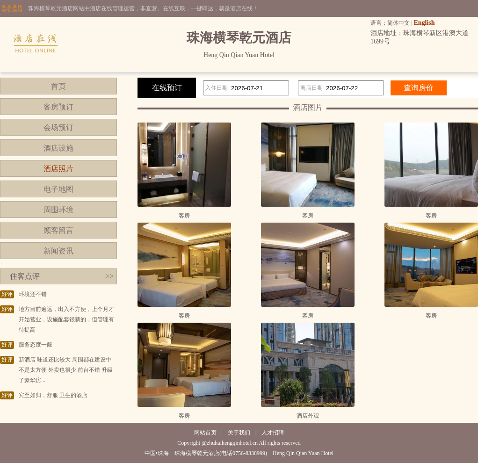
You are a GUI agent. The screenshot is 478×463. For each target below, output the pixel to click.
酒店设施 (58, 148)
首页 (58, 86)
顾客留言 (58, 230)
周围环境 (58, 210)
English (424, 22)
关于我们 (239, 432)
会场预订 (58, 127)
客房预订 (58, 107)
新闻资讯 (58, 251)
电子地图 (58, 189)
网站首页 (205, 432)
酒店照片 (58, 169)
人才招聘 (272, 432)
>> (109, 276)
